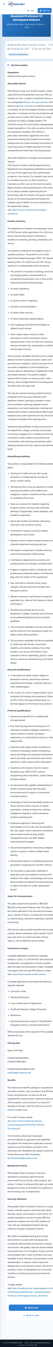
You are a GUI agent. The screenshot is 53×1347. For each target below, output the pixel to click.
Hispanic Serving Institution (35, 102)
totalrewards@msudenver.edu (23, 1158)
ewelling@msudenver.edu (19, 1072)
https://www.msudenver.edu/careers (29, 974)
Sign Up (44, 10)
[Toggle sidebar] (4, 3)
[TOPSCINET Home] (16, 4)
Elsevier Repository (42, 1343)
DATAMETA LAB (15, 1343)
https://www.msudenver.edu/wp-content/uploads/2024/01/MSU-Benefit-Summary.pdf (26, 1125)
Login (30, 10)
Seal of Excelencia (27, 106)
